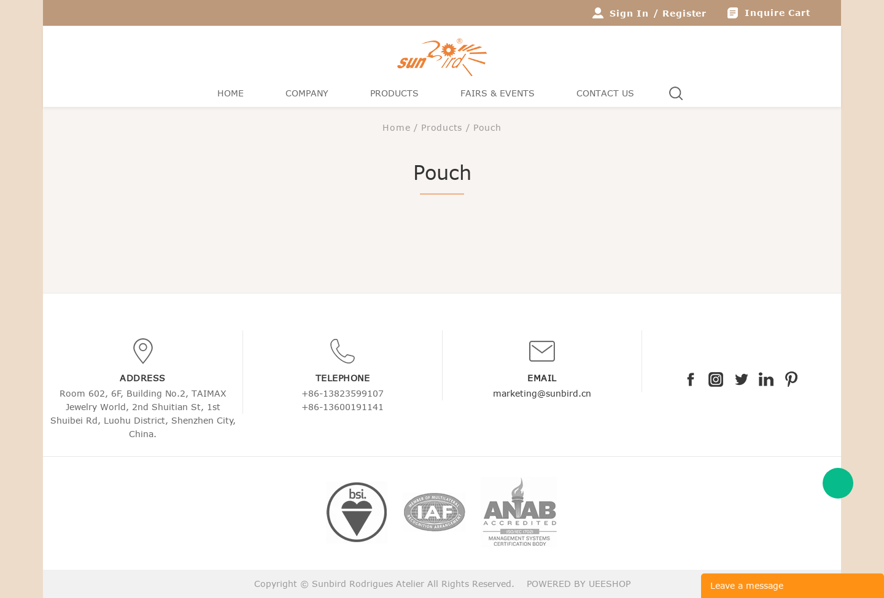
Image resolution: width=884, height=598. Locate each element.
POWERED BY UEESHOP (578, 583)
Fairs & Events (497, 93)
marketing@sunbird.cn (542, 393)
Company (306, 93)
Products (394, 93)
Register (684, 13)
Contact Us (605, 93)
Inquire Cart (777, 12)
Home (230, 93)
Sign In (629, 13)
